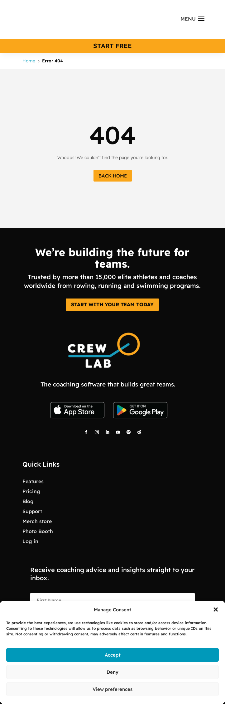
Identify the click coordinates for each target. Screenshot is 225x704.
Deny (112, 672)
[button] (216, 609)
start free (112, 46)
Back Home (112, 176)
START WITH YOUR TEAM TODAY (112, 304)
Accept (113, 655)
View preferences (112, 689)
